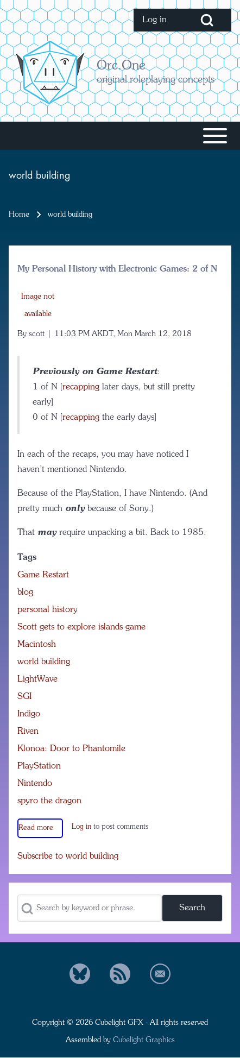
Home (19, 214)
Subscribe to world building (67, 856)
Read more (35, 828)
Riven (28, 731)
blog (25, 592)
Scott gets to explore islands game (81, 627)
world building (43, 662)
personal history (47, 610)
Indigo (28, 714)
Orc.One (121, 66)
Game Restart (43, 575)
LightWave (37, 679)
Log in (81, 826)
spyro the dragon (49, 801)
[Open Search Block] (206, 20)
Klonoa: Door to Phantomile (71, 749)
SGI (24, 696)
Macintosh (36, 644)
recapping (80, 387)
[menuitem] (158, 20)
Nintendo (34, 783)
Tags (26, 557)
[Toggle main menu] (120, 136)
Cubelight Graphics (144, 1040)
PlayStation (39, 766)
